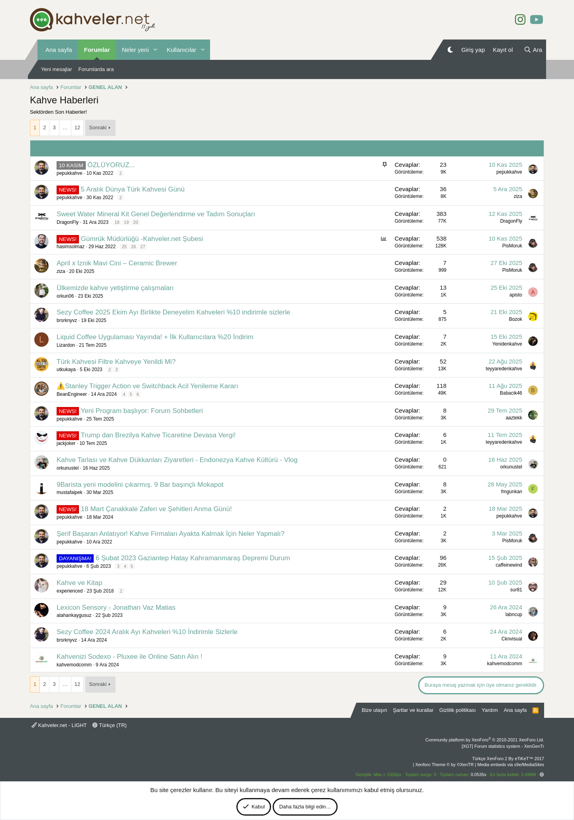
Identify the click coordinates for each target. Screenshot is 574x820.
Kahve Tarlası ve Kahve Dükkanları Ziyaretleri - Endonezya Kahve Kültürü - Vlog (177, 460)
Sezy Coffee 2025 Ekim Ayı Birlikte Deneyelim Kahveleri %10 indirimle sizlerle (173, 312)
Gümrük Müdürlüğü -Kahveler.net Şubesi (142, 239)
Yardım (490, 710)
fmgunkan (511, 491)
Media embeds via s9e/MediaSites (510, 764)
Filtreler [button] (524, 148)
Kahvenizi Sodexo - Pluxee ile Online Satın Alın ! (129, 656)
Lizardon (66, 345)
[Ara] (533, 50)
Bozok (515, 319)
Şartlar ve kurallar (413, 710)
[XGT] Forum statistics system (503, 746)
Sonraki (97, 127)
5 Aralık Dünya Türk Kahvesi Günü (133, 189)
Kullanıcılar (181, 49)
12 (77, 127)
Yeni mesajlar (56, 69)
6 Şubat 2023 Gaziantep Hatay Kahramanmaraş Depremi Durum (193, 558)
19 (126, 222)
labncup (513, 614)
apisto (515, 295)
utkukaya (66, 369)
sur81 (516, 590)
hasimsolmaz (71, 246)
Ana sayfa (58, 49)
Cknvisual (511, 639)
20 (135, 222)
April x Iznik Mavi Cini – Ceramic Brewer (117, 263)
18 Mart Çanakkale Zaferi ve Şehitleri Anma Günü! (156, 509)
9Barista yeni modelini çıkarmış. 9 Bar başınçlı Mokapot (140, 484)
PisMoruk (512, 246)
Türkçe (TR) (109, 725)
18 (116, 222)
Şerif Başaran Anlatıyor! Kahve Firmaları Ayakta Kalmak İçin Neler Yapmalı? (171, 533)
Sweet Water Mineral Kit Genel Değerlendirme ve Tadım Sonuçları (156, 214)
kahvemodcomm (74, 665)
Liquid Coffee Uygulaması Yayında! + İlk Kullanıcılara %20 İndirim (155, 337)
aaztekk (514, 418)
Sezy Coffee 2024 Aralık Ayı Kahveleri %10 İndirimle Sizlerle (147, 632)
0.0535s (478, 774)
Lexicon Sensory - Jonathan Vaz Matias (116, 607)
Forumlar (97, 49)
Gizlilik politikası (457, 710)
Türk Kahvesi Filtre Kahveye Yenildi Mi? (116, 362)
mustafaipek (70, 492)
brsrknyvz (67, 320)
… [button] (65, 127)
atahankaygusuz (74, 615)
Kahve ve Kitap (79, 583)
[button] (155, 50)
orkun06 (65, 296)
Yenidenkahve (507, 344)
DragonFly (68, 222)
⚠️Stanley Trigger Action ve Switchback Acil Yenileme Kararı (147, 386)
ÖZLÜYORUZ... (111, 165)
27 (142, 246)
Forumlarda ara (96, 69)
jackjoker (66, 443)
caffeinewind (509, 565)
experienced (70, 591)
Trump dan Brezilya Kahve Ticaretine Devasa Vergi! (158, 435)
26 (133, 246)
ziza (518, 196)
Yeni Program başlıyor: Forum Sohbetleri (141, 411)
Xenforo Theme (444, 764)
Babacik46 (511, 393)
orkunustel (68, 468)
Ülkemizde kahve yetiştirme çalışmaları (115, 288)
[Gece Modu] (450, 50)
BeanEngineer (72, 394)
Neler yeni (135, 49)
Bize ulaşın (374, 710)
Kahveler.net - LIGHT (59, 725)
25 (124, 246)
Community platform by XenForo (484, 739)
